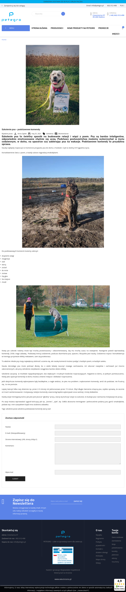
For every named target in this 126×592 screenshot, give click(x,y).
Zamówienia (116, 541)
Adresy (114, 558)
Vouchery (115, 562)
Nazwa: (8, 427)
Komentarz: (9, 446)
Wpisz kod (9, 472)
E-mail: (15, 433)
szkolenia (21, 409)
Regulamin (100, 538)
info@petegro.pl (20, 542)
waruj (45, 409)
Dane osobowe (117, 537)
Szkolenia (48, 133)
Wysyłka (99, 535)
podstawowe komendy (33, 409)
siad (49, 409)
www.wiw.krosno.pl (63, 579)
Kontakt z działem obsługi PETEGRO (102, 552)
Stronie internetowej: (21, 439)
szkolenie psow (11, 409)
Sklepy (98, 563)
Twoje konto (115, 531)
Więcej (115, 34)
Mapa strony (100, 559)
